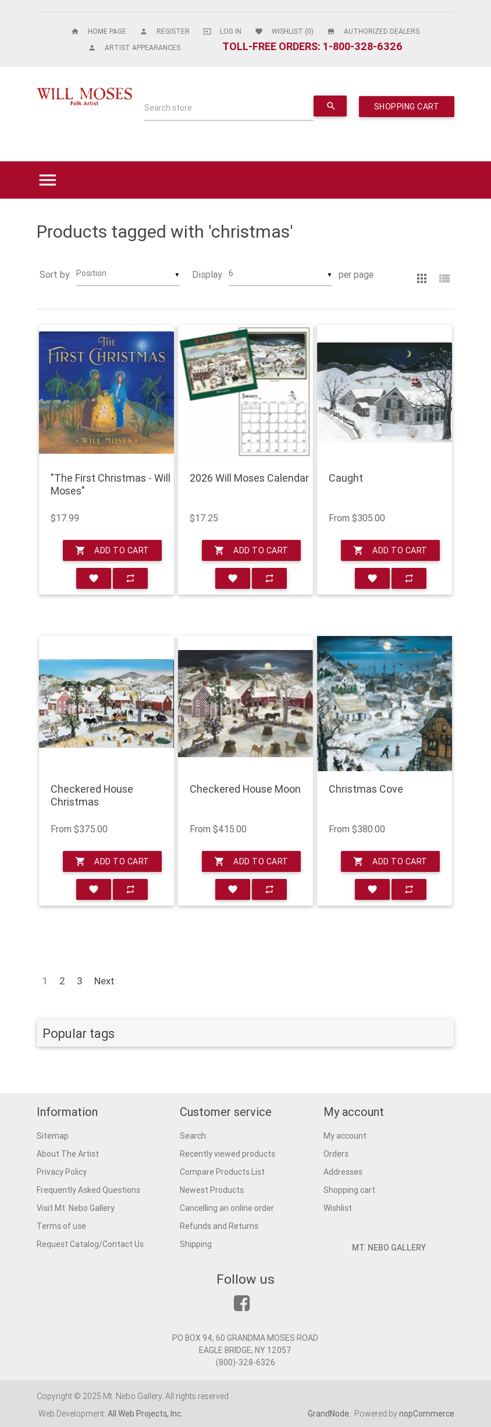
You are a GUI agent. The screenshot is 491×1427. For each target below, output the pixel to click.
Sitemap (53, 1136)
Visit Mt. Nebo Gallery (76, 1208)
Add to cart (112, 550)
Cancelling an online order (227, 1208)
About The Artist (68, 1154)
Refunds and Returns (219, 1226)
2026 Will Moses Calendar (249, 478)
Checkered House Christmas (92, 795)
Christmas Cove (366, 789)
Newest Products (212, 1190)
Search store (168, 108)
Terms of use (61, 1226)
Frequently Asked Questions (88, 1190)
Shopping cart (349, 1190)
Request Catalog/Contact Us (90, 1244)
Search (193, 1136)
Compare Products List (222, 1172)
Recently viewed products (227, 1154)
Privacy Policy (62, 1172)
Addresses (342, 1172)
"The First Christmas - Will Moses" (110, 484)
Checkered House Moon (245, 789)
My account (345, 1136)
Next (104, 980)
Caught (346, 478)
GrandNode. (330, 1413)
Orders (335, 1154)
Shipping (196, 1244)
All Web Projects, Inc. (145, 1413)
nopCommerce (426, 1413)
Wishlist (337, 1208)
